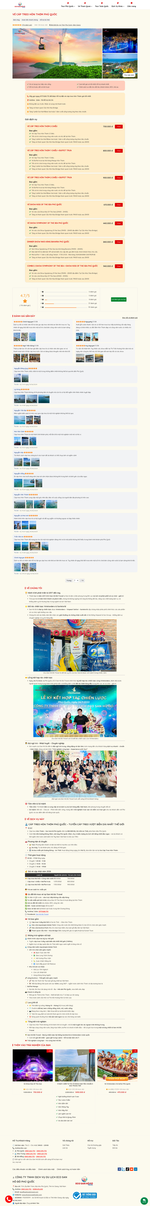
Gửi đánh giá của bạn (119, 299)
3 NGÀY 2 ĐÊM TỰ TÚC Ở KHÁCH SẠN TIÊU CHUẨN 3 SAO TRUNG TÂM (75, 1085)
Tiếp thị (115, 1145)
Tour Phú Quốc (67, 6)
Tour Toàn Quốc (101, 6)
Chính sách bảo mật (46, 1169)
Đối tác (115, 1148)
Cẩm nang (131, 6)
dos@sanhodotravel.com (29, 1192)
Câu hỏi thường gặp (94, 1145)
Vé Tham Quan (84, 6)
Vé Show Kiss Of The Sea (33, 1084)
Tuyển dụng (92, 1148)
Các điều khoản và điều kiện (24, 1169)
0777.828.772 (44, 96)
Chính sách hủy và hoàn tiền (68, 1169)
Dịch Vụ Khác (117, 6)
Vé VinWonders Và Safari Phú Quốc (117, 1084)
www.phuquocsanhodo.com (32, 1195)
